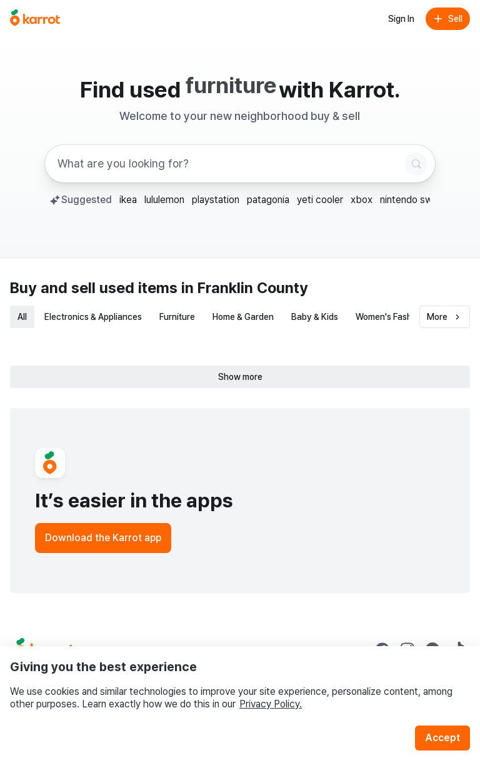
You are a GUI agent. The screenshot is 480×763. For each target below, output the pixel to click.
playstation (215, 200)
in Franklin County (244, 288)
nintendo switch (414, 200)
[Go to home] (35, 18)
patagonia (268, 200)
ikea (128, 200)
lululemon (164, 200)
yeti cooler (320, 200)
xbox (361, 200)
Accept (442, 738)
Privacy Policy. (270, 704)
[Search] (416, 163)
